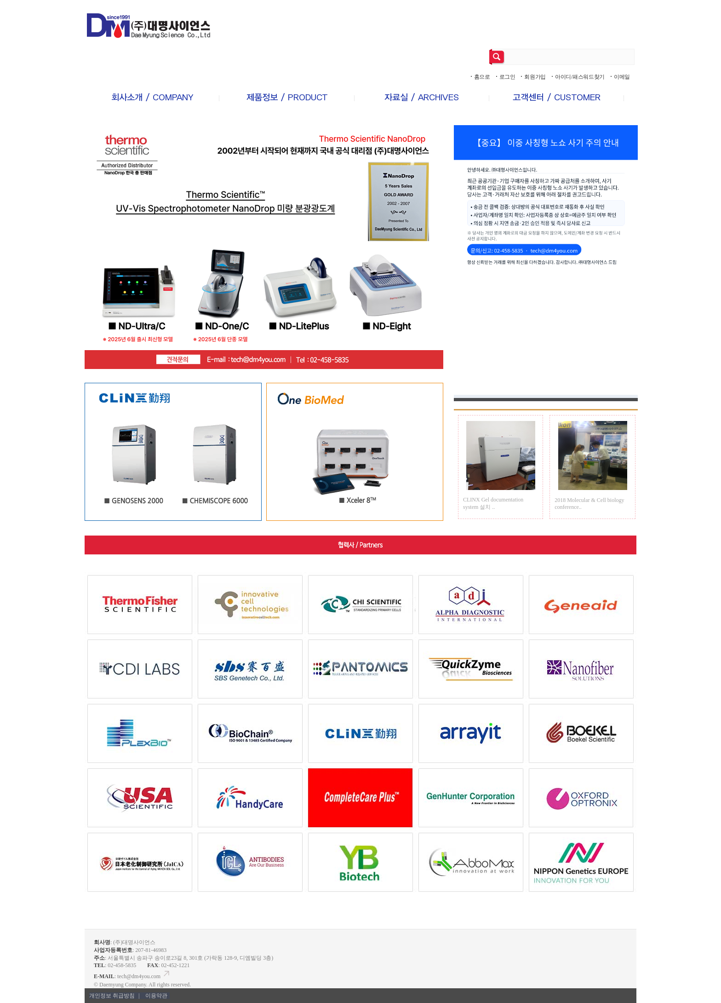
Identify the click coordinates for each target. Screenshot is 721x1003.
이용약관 (156, 995)
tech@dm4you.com (144, 976)
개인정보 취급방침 (115, 995)
